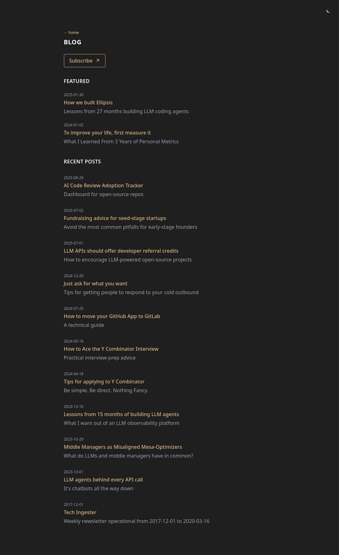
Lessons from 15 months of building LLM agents (121, 414)
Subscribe (84, 60)
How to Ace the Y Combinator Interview (111, 348)
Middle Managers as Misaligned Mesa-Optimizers (123, 446)
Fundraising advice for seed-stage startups (115, 218)
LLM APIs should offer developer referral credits (121, 250)
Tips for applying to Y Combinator (104, 381)
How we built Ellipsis (88, 102)
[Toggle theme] (327, 11)
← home (71, 32)
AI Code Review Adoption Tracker (103, 185)
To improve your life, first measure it (107, 132)
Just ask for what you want (95, 283)
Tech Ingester (80, 512)
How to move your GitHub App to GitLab (112, 316)
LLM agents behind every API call (103, 479)
